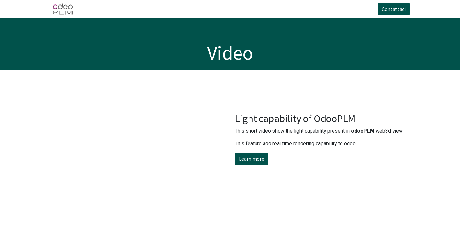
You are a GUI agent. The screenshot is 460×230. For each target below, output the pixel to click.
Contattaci (391, 9)
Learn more (251, 159)
